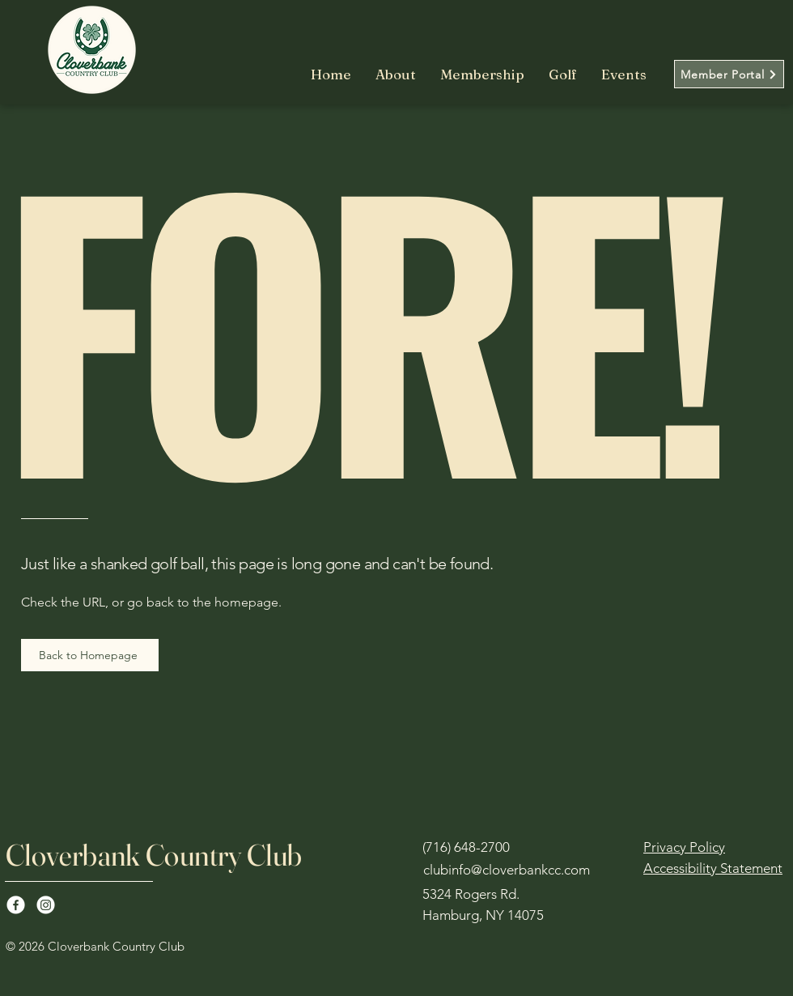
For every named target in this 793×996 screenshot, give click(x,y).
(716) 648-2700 (466, 847)
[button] (482, 74)
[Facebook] (16, 905)
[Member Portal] (729, 74)
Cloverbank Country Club (154, 854)
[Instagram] (46, 905)
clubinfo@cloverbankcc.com (506, 870)
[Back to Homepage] (90, 655)
